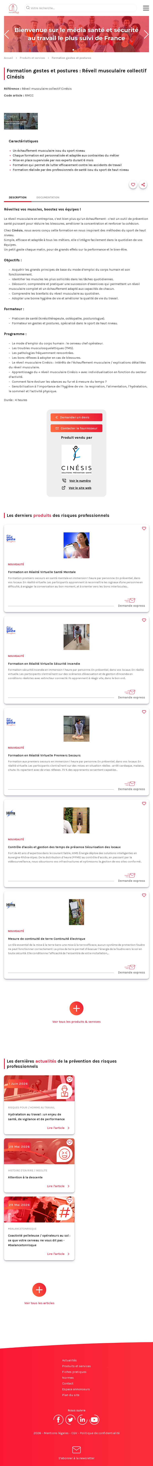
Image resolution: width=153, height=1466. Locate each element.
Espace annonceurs (76, 1389)
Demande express (131, 602)
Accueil (8, 58)
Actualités (69, 1360)
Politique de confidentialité (100, 1433)
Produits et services (32, 58)
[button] (6, 34)
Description (17, 197)
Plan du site (70, 1395)
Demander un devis (72, 417)
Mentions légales (56, 1433)
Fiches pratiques (74, 1372)
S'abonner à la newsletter (76, 1453)
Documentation (47, 197)
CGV (74, 1433)
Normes (68, 1377)
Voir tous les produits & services (76, 1012)
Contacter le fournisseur (76, 428)
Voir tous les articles (39, 1294)
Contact (67, 1383)
